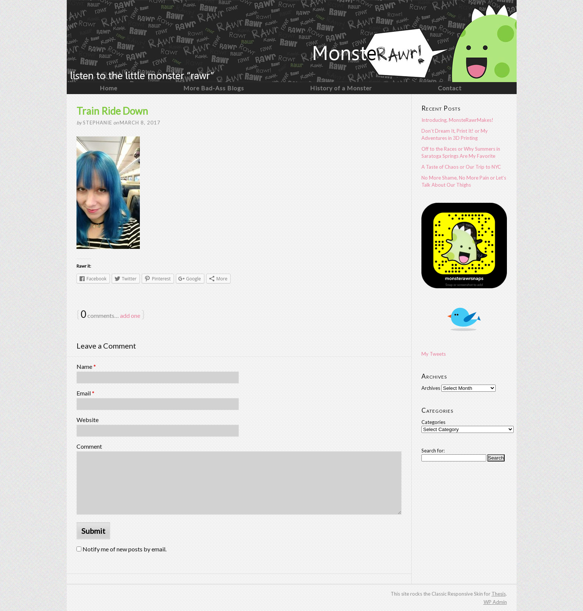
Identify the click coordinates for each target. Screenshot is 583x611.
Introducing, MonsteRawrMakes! (457, 120)
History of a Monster (341, 87)
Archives (430, 388)
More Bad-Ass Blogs (213, 87)
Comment (89, 446)
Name (86, 366)
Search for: (433, 451)
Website (87, 419)
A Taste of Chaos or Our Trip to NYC (461, 167)
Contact (450, 87)
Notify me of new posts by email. (124, 549)
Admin (495, 602)
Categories (433, 422)
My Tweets (433, 354)
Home (108, 87)
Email (85, 393)
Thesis (499, 594)
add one (130, 315)
